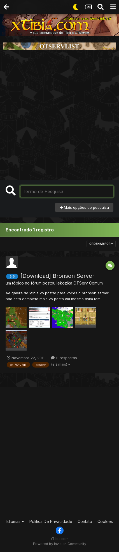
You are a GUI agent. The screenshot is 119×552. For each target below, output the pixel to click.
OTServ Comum (88, 283)
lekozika (64, 283)
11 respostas (64, 358)
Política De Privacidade (50, 521)
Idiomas (15, 521)
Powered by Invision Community (59, 544)
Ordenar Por (101, 243)
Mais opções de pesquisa (84, 207)
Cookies (105, 521)
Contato (85, 521)
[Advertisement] (59, 115)
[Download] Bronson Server (57, 276)
